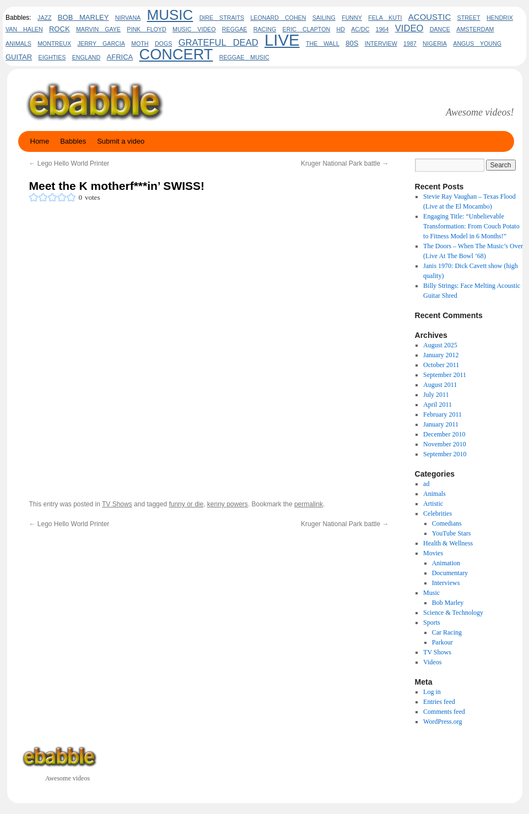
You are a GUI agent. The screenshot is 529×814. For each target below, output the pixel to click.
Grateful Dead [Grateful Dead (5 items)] (218, 42)
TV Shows (117, 504)
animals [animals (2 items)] (18, 43)
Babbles (73, 141)
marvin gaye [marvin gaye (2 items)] (98, 29)
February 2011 (442, 414)
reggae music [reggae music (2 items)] (244, 57)
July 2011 (436, 394)
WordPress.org (442, 721)
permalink (308, 504)
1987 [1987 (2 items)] (410, 43)
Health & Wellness (448, 543)
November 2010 (444, 444)
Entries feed (439, 702)
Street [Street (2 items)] (469, 17)
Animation (446, 563)
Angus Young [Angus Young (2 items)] (477, 43)
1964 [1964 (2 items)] (382, 29)
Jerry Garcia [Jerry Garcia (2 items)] (101, 43)
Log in (432, 692)
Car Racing (447, 632)
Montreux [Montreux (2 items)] (54, 43)
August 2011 (440, 385)
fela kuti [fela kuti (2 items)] (385, 17)
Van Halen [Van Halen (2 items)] (24, 29)
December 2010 (444, 434)
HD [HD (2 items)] (341, 29)
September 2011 (444, 375)
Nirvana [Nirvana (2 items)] (128, 17)
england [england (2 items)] (86, 57)
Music (431, 593)
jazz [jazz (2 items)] (44, 17)
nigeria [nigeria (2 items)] (435, 43)
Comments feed (444, 711)
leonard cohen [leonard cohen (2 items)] (278, 17)
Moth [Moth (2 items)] (139, 43)
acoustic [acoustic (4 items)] (429, 16)
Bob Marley (448, 603)
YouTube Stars (451, 533)
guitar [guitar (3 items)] (19, 57)
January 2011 (440, 424)
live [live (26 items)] (282, 40)
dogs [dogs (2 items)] (163, 43)
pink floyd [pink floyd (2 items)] (146, 29)
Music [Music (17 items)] (170, 15)
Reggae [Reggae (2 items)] (234, 29)
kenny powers (227, 504)
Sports (431, 622)
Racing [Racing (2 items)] (264, 29)
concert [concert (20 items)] (176, 54)
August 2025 (440, 345)
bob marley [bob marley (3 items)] (83, 17)
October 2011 (441, 365)
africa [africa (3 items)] (120, 57)
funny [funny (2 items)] (352, 17)
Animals (434, 494)
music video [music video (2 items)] (193, 29)
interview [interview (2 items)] (381, 43)
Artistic (433, 503)
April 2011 (437, 404)
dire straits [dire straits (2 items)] (221, 17)
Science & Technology (453, 612)
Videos (432, 662)
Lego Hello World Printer (69, 163)
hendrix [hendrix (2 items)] (500, 17)
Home (40, 141)
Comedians (447, 523)
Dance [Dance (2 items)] (440, 29)
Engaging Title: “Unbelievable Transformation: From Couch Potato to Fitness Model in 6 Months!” (471, 226)
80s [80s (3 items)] (352, 43)
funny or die (186, 504)
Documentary (450, 573)
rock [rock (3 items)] (59, 29)
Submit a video (120, 141)
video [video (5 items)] (409, 28)
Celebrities (437, 513)
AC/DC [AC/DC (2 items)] (360, 29)
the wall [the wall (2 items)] (322, 43)
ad (426, 484)
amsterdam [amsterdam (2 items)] (475, 29)
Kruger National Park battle (344, 163)
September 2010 (444, 454)
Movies (433, 553)
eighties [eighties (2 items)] (52, 57)
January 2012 (440, 355)
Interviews (446, 583)
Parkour (442, 642)
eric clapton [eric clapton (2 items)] (307, 29)
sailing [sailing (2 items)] (324, 17)
